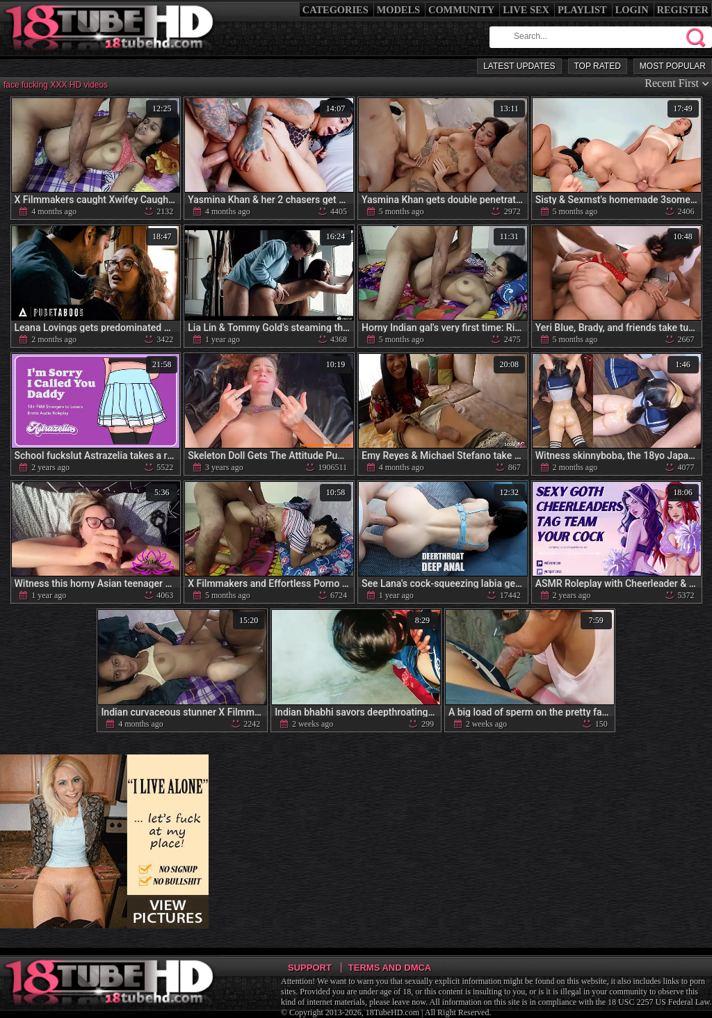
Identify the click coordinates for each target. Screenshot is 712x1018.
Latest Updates (519, 66)
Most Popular (673, 66)
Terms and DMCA (389, 967)
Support (310, 967)
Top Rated (597, 66)
